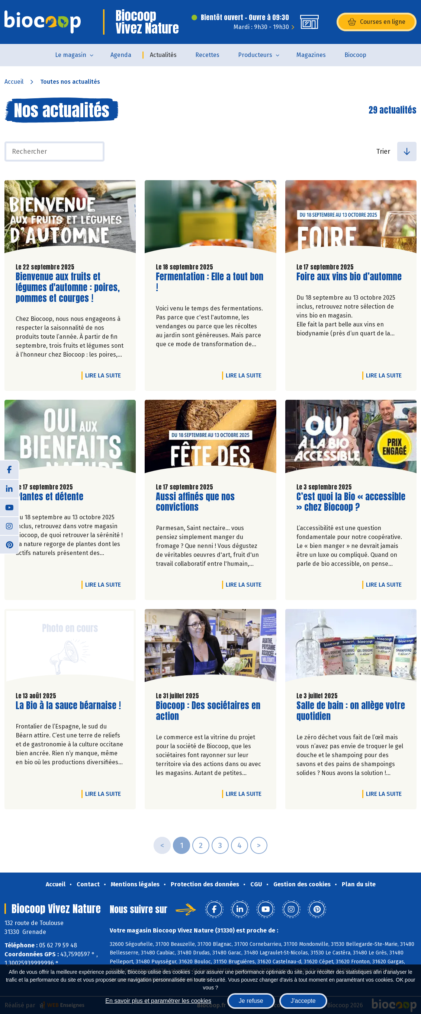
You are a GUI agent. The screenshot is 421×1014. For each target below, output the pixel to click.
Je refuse (251, 1001)
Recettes (207, 54)
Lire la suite (105, 375)
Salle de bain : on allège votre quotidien (350, 711)
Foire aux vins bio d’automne (349, 276)
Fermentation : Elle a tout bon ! (209, 282)
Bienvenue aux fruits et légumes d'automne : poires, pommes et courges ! (68, 287)
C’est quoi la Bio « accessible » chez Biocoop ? (350, 502)
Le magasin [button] (70, 54)
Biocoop (355, 54)
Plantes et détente (49, 496)
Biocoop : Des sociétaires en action (208, 711)
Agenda (120, 54)
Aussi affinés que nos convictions (198, 502)
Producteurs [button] (255, 54)
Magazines (311, 54)
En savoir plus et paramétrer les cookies (158, 1001)
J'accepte (303, 1001)
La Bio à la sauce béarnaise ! (68, 705)
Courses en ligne (376, 22)
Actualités (163, 54)
